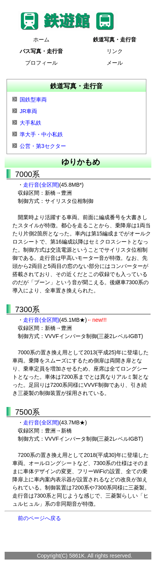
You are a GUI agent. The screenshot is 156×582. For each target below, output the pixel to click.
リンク (115, 51)
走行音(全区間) (41, 185)
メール (115, 63)
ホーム (41, 39)
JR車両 (28, 111)
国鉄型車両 (33, 99)
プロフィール (41, 63)
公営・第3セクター (43, 146)
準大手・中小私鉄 (41, 134)
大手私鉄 (30, 123)
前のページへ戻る (39, 518)
